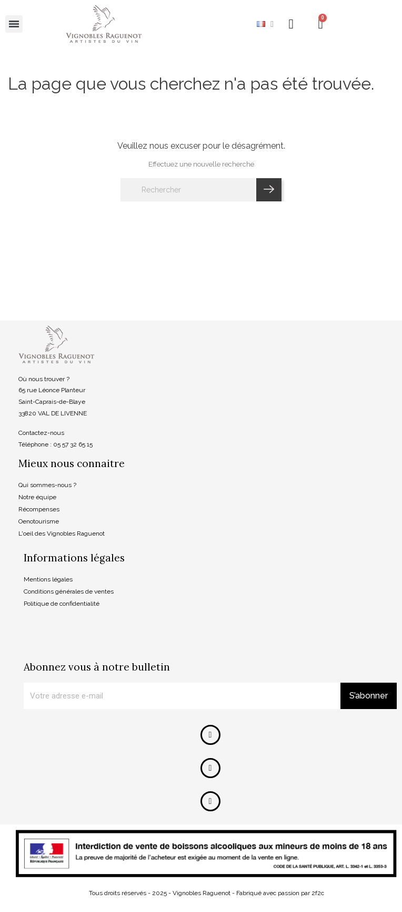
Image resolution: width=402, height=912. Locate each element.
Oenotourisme (38, 521)
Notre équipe (37, 497)
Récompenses (38, 509)
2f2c (317, 893)
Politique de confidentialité (61, 603)
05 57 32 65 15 (73, 444)
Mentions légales (48, 579)
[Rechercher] (187, 189)
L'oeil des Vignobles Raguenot (61, 533)
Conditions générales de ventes (69, 591)
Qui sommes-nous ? (47, 485)
